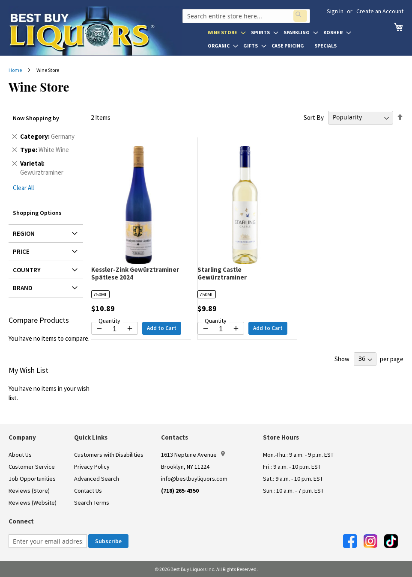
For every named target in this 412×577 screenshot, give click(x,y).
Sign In (335, 11)
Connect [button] (21, 521)
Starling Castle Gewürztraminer (222, 273)
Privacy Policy (92, 466)
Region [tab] (24, 233)
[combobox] (245, 14)
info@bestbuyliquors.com (194, 478)
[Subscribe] (108, 541)
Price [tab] (21, 251)
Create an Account (379, 11)
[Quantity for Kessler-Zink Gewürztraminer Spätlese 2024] (114, 329)
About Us (20, 454)
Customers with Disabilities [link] (108, 454)
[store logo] (95, 31)
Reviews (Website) (33, 502)
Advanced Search (96, 478)
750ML (100, 294)
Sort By (314, 117)
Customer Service (32, 466)
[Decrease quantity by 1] (99, 328)
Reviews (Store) (29, 490)
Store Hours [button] (281, 437)
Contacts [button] (174, 437)
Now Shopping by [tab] (36, 118)
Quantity (109, 320)
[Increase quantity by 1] (129, 328)
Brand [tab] (23, 288)
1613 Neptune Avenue (193, 454)
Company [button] (22, 437)
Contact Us (88, 490)
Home (16, 70)
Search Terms (91, 502)
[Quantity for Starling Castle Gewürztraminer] (220, 329)
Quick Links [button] (90, 437)
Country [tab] (27, 270)
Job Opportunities (32, 478)
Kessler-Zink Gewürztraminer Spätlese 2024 (135, 273)
